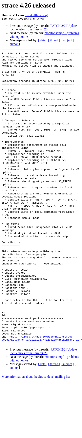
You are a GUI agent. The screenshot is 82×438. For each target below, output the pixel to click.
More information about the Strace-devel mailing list (36, 431)
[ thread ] (54, 40)
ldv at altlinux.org (36, 15)
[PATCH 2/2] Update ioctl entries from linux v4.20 (43, 27)
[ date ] (42, 40)
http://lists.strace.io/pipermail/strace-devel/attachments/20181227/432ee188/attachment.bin (41, 392)
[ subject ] (67, 40)
